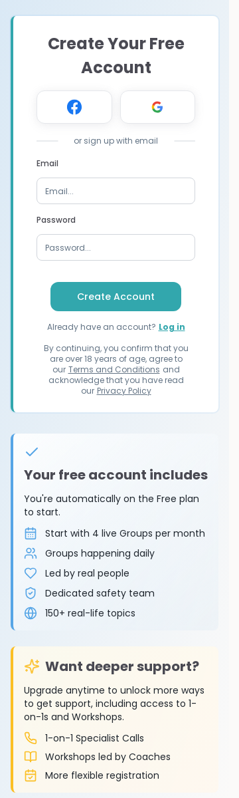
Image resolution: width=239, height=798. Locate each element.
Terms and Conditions (114, 369)
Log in (172, 327)
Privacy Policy (124, 390)
